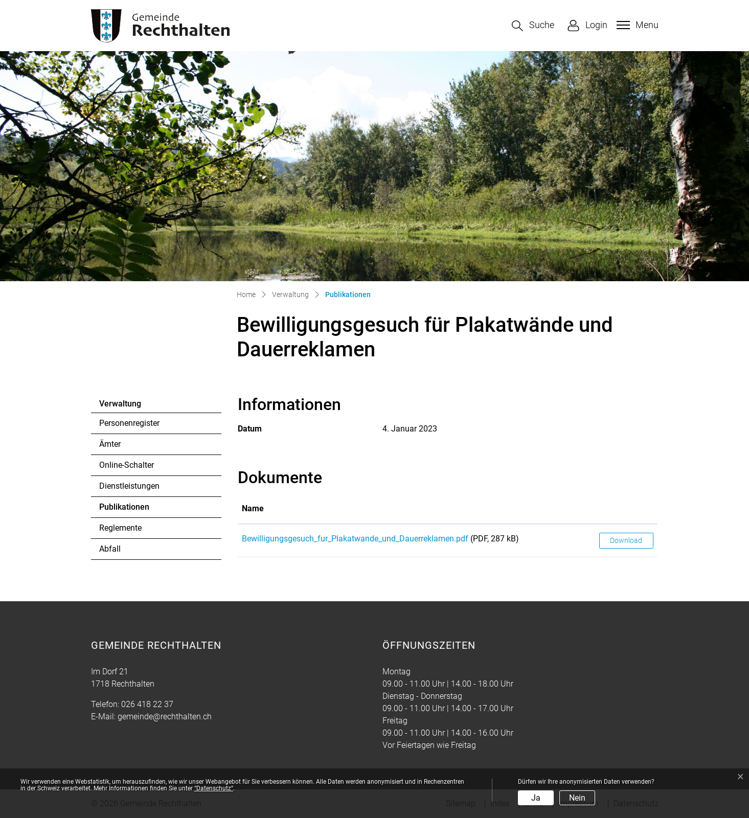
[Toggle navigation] (636, 25)
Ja (535, 798)
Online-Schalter (126, 465)
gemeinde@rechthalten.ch (165, 716)
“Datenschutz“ (213, 788)
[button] (533, 26)
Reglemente (120, 528)
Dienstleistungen (129, 486)
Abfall (110, 549)
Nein (577, 798)
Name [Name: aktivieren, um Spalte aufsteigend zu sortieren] (253, 508)
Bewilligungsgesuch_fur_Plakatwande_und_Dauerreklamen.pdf (355, 538)
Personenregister (129, 423)
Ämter (110, 444)
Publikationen (127, 509)
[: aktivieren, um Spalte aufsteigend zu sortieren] (626, 509)
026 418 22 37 (147, 704)
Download (626, 540)
